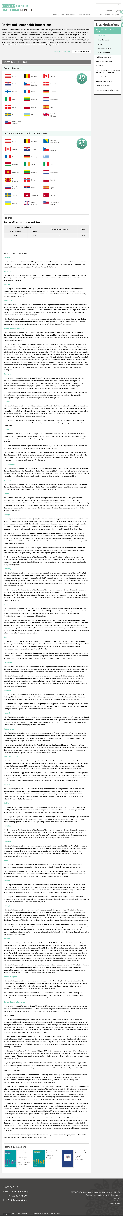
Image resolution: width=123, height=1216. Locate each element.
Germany (7, 568)
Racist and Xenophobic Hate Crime (22, 1153)
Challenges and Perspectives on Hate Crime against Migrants (81, 1154)
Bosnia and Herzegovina (14, 328)
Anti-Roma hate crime (103, 57)
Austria (7, 284)
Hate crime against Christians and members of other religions (108, 71)
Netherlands (9, 729)
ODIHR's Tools (84, 15)
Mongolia (7, 713)
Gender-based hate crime (105, 77)
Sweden (7, 880)
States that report (103, 40)
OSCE (31, 1214)
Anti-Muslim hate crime (104, 66)
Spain (6, 860)
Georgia (7, 514)
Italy (5, 637)
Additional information (82, 51)
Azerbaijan (8, 300)
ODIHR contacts (22, 1214)
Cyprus (6, 429)
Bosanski (26, 1160)
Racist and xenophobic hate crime (105, 30)
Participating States (113, 15)
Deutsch (19, 1165)
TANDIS (67, 51)
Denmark (7, 480)
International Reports (104, 48)
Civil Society (97, 15)
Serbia (6, 803)
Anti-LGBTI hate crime (104, 81)
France (6, 493)
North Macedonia (11, 757)
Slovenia (7, 841)
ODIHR (57, 51)
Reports (100, 44)
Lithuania (8, 662)
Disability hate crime (103, 86)
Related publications (104, 53)
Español (19, 1162)
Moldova (7, 690)
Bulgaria (7, 374)
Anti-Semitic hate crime (104, 61)
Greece (7, 604)
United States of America (14, 1002)
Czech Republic (10, 464)
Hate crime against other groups (107, 90)
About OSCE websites (41, 1214)
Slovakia (7, 826)
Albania (7, 257)
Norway (7, 784)
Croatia (7, 402)
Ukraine (7, 938)
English (109, 11)
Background (101, 36)
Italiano (26, 1165)
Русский (118, 11)
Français (26, 1162)
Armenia (7, 271)
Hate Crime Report (67, 15)
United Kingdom (10, 976)
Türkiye (7, 906)
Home (54, 15)
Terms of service (55, 1214)
